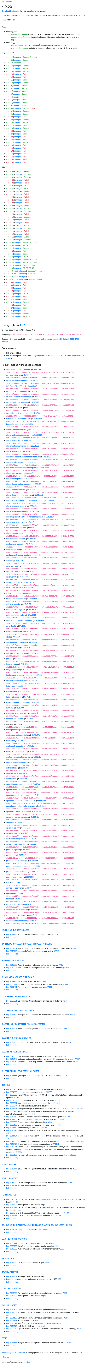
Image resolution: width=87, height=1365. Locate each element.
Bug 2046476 (11, 1059)
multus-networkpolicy (15, 746)
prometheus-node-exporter (17, 871)
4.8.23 (9, 137)
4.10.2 (9, 263)
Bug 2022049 (11, 1329)
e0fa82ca (18, 899)
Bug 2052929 (11, 1263)
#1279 (63, 1056)
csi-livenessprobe (13, 604)
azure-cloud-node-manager (17, 402)
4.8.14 (9, 162)
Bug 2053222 (11, 984)
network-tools (11, 768)
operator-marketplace (15, 822)
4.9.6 (9, 94)
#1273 (75, 1062)
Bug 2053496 (11, 1111)
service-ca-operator (14, 888)
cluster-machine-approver (16, 506)
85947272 (31, 822)
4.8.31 (9, 114)
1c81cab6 (38, 419)
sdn (7, 882)
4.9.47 (9, 294)
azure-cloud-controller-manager (18, 397)
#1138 (58, 1216)
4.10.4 (9, 257)
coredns (9, 560)
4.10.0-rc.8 (12, 271)
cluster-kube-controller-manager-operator (23, 1024)
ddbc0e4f (26, 566)
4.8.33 (9, 108)
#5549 (56, 951)
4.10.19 (10, 217)
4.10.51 (10, 177)
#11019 (56, 1103)
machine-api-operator (14, 719)
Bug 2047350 (11, 1119)
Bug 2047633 (11, 1141)
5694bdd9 (39, 495)
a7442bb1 (38, 811)
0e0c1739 (24, 577)
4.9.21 (9, 60)
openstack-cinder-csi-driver (17, 795)
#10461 (45, 1128)
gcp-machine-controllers (16, 642)
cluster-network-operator (15, 1052)
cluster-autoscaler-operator (17, 446)
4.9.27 (9, 308)
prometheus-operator (14, 877)
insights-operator (13, 670)
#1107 (66, 1213)
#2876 (56, 1246)
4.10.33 (10, 180)
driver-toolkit (11, 626)
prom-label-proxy (13, 850)
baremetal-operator (14, 424)
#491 (65, 1076)
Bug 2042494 (11, 1326)
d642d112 (33, 429)
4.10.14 (10, 228)
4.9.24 (9, 317)
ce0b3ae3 (36, 511)
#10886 (19, 1152)
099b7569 (27, 631)
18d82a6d (37, 369)
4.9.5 (9, 97)
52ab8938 (33, 599)
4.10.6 (9, 251)
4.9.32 (9, 302)
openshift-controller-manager (18, 784)
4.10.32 (10, 183)
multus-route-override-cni (16, 751)
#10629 (73, 1155)
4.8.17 (9, 154)
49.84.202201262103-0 (54, 356)
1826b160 (47, 457)
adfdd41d (33, 680)
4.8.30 (9, 117)
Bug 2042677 (11, 1185)
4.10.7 (9, 248)
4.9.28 (9, 305)
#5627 (73, 948)
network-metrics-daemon (16, 762)
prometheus (11, 855)
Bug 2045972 (11, 1207)
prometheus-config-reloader (17, 866)
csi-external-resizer (13, 593)
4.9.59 (9, 282)
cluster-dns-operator (14, 473)
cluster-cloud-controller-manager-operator (23, 457)
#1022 (49, 987)
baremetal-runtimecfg (13, 960)
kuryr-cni (9, 708)
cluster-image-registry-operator (18, 484)
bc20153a (35, 446)
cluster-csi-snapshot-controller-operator (22, 468)
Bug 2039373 (11, 1213)
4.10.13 (10, 231)
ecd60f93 (22, 686)
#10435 (57, 1125)
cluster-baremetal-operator (16, 996)
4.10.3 (9, 260)
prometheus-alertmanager (16, 861)
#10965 (81, 1141)
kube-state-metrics (13, 697)
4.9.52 (9, 288)
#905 (65, 1310)
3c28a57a (36, 735)
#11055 (49, 1092)
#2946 (51, 1243)
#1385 (45, 1229)
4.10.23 (10, 206)
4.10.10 (10, 240)
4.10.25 (10, 200)
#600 (65, 1028)
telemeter (10, 893)
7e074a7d (27, 451)
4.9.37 (9, 300)
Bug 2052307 (11, 948)
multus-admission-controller (17, 735)
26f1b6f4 (27, 375)
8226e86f (33, 386)
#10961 (9, 1133)
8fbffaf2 (31, 522)
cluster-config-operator (15, 462)
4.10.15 (10, 226)
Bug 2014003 (11, 1312)
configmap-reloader (14, 544)
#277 (46, 1296)
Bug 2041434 (11, 1136)
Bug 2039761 (11, 987)
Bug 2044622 (11, 1015)
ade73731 (29, 408)
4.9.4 (9, 100)
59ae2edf (34, 713)
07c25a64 (32, 489)
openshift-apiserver (11, 1289)
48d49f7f (26, 648)
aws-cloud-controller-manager (18, 369)
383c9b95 (30, 719)
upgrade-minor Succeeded (21, 37)
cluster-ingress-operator (15, 489)
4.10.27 (10, 194)
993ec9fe (33, 506)
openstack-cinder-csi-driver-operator (20, 801)
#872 (60, 1323)
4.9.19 (9, 63)
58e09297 (26, 691)
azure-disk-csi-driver (14, 408)
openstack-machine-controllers (18, 811)
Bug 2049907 (11, 1028)
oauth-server (11, 779)
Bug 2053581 (11, 1001)
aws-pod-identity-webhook (16, 391)
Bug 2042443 (11, 951)
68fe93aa (27, 440)
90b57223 (38, 675)
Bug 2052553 (11, 1100)
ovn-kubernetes (9, 1305)
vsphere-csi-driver (13, 904)
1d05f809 (38, 435)
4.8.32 (9, 111)
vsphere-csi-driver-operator (17, 910)
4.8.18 (9, 151)
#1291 (77, 1059)
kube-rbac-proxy (12, 691)
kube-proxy (10, 686)
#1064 (43, 982)
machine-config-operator (14, 1239)
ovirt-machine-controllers (16, 844)
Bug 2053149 (11, 982)
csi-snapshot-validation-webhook (19, 620)
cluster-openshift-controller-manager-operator (24, 517)
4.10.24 (10, 203)
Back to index (7, 1)
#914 (47, 1326)
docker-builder (9, 1164)
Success (26, 57)
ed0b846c (24, 768)
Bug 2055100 (11, 1089)
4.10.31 (10, 186)
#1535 (72, 1042)
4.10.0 (9, 268)
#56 (59, 1279)
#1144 (18, 1210)
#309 (70, 1183)
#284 (47, 1263)
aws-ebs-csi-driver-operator (17, 380)
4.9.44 (9, 297)
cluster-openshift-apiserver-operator (20, 1071)
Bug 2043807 (11, 1199)
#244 (64, 1001)
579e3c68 (34, 861)
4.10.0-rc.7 (12, 274)
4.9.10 (9, 83)
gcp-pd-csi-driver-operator (16, 653)
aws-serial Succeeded (19, 48)
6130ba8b (19, 659)
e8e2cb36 (35, 380)
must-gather (8, 1258)
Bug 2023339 (11, 1128)
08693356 (35, 866)
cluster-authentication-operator (18, 435)
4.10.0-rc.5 (12, 280)
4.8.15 (9, 160)
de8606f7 (34, 921)
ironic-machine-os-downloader (18, 675)
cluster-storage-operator (16, 533)
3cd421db (35, 817)
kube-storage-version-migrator (18, 702)
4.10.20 (10, 214)
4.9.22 (9, 57)
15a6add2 (33, 844)
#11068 (62, 1089)
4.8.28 (9, 123)
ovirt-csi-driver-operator (15, 839)
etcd (8, 637)
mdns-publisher (12, 730)
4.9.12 (9, 77)
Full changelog (12, 937)
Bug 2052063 (11, 1229)
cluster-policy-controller (15, 522)
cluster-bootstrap (13, 451)
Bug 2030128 (11, 1155)
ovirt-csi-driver (12, 833)
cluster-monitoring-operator (16, 1038)
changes (17, 57)
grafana (9, 659)
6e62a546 (29, 424)
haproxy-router (12, 664)
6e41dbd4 (28, 697)
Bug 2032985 (11, 1246)
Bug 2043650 (11, 965)
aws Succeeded (17, 45)
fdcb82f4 (26, 550)
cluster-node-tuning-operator (17, 511)
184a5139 (32, 462)
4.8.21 (9, 143)
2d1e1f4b (25, 664)
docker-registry (10, 1178)
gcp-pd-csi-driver (13, 648)
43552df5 (37, 757)
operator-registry (13, 828)
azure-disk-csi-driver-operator (18, 413)
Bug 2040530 (11, 1056)
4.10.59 (10, 172)
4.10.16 (10, 223)
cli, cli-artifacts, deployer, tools (18, 977)
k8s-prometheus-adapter (16, 680)
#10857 (9, 1139)
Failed (25, 74)
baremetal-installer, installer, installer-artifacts (27, 944)
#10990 (60, 1119)
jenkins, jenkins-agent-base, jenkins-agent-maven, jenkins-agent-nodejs (37, 1225)
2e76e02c (32, 533)
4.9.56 (9, 285)
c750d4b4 (45, 468)
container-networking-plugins (18, 555)
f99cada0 (16, 637)
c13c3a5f (27, 604)
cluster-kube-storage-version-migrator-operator (25, 500)
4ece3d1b (27, 904)
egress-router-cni (13, 631)
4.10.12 (10, 234)
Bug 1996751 (11, 1321)
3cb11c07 (20, 560)
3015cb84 (50, 517)
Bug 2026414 (11, 1130)
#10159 (80, 1109)
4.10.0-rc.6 (12, 277)
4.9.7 (9, 91)
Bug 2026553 (11, 1122)
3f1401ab (27, 670)
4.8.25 (9, 131)
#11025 (67, 1117)
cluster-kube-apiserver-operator (18, 1010)
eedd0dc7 (29, 473)
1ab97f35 (34, 871)
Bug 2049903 (11, 968)
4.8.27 (9, 125)
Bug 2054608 (11, 1092)
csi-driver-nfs (11, 577)
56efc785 (42, 801)
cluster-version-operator (15, 539)
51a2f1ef (23, 626)
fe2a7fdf (24, 833)
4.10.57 (10, 174)
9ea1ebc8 (23, 773)
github (28, 1362)
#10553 (49, 1122)
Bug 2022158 (11, 1125)
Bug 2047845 (11, 934)
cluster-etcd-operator (14, 479)
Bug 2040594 (11, 1310)
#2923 (61, 1249)
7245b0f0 (50, 500)
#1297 (72, 1015)
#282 (65, 1293)
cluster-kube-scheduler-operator (19, 495)
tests (4, 1338)
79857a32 (37, 784)
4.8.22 (9, 140)
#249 (55, 934)
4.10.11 (10, 237)
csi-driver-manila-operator (16, 571)
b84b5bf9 (29, 544)
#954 (66, 1318)
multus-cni (10, 741)
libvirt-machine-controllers (16, 713)
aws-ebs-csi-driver (13, 375)
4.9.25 (9, 314)
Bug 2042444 (11, 1169)
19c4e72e (30, 479)
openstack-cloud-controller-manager (20, 806)
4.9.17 (9, 69)
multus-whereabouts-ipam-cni (18, 757)
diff (9, 358)
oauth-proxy (11, 773)
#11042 (31, 1114)
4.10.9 (9, 243)
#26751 (68, 1343)
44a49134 (37, 555)
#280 (75, 1169)
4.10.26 (10, 197)
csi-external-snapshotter (16, 599)
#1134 (15, 1202)
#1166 (47, 1205)
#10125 (56, 1100)
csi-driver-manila (12, 566)
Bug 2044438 (11, 1216)
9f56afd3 (34, 910)
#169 (68, 968)
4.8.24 (9, 134)
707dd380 (33, 751)
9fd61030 (33, 762)
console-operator (13, 550)
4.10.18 (10, 220)
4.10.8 (9, 246)
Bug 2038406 (11, 1042)
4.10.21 (10, 211)
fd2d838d (33, 571)
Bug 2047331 (11, 1076)
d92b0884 (33, 642)
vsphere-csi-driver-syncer (16, 915)
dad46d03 (28, 593)
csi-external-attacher (14, 582)
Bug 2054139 (11, 1318)
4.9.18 (9, 66)
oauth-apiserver (10, 1272)
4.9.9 (9, 86)
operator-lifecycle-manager (17, 817)
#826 (79, 1329)
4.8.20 (9, 145)
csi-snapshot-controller (15, 615)
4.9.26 (9, 311)
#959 (36, 1321)
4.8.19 (9, 148)
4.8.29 (9, 120)
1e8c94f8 (20, 708)
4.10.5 (9, 254)
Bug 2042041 (11, 1147)
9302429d (32, 839)
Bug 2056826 (11, 1095)
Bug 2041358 (11, 1343)
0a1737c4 (30, 582)
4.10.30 (10, 189)
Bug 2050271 (11, 1103)
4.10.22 (10, 209)
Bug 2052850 (11, 1117)
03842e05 (21, 893)
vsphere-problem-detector (16, 921)
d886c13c (38, 484)
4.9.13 (9, 74)
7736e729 (32, 588)
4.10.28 (10, 192)
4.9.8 (9, 89)
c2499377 (22, 741)
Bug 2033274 (11, 1106)
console (6, 1085)
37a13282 (34, 391)
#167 (61, 965)
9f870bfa (26, 850)
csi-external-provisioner (15, 588)
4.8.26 (9, 128)
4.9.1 (9, 103)
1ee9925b (23, 779)
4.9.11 (9, 80)
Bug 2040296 (11, 1144)
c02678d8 (38, 397)
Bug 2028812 (11, 1323)
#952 (15, 1315)
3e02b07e (32, 610)
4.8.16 (9, 157)
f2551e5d (32, 539)
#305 (44, 1185)
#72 (45, 1276)
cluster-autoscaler (13, 440)
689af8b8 (32, 790)
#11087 (17, 1098)
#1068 (65, 984)
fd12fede (30, 746)
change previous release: (38, 1353)
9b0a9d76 (33, 528)
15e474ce (37, 413)
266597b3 (26, 730)
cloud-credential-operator (16, 429)
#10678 (49, 1106)
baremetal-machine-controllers (18, 419)
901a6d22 (37, 702)
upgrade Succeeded (19, 34)
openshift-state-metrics (15, 790)
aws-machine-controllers (16, 386)
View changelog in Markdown (13, 1353)
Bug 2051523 (11, 1109)
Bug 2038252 (11, 1062)
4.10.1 (9, 265)
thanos (9, 899)
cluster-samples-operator (16, 528)
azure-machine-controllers (15, 930)
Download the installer (11, 11)
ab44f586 (28, 888)
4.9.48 (9, 291)
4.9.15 (9, 71)
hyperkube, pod (9, 1195)
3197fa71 (23, 855)
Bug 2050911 (11, 1243)
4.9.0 (9, 106)
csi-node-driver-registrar (15, 610)
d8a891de (34, 653)
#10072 (56, 1144)
